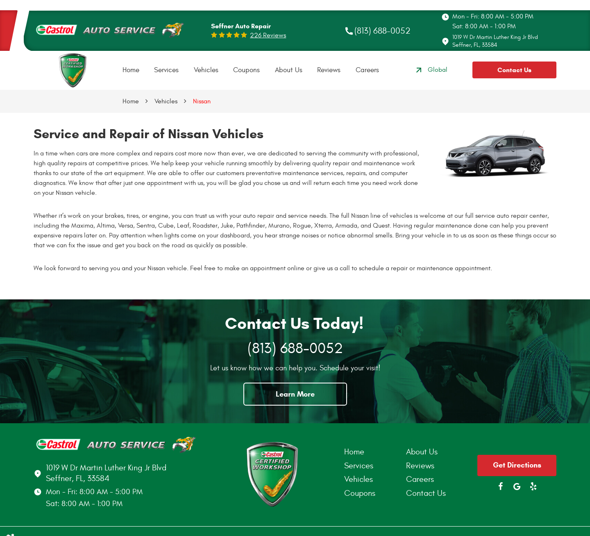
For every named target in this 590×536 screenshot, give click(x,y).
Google (517, 486)
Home (131, 70)
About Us (288, 70)
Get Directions (517, 465)
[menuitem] (131, 70)
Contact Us (514, 70)
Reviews (328, 70)
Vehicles (206, 70)
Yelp (533, 486)
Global (430, 70)
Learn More (295, 394)
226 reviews (268, 35)
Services (166, 70)
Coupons (246, 70)
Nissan (202, 101)
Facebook (500, 486)
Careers (367, 70)
